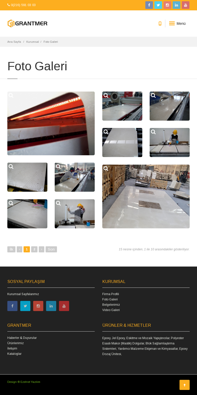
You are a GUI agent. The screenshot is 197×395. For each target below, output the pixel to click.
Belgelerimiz (111, 304)
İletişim (12, 348)
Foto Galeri (110, 299)
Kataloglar (14, 354)
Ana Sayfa (14, 41)
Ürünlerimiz (15, 343)
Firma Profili (110, 294)
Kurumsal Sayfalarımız (23, 294)
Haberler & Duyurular (22, 338)
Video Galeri (111, 310)
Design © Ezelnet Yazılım (23, 381)
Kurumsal (32, 41)
